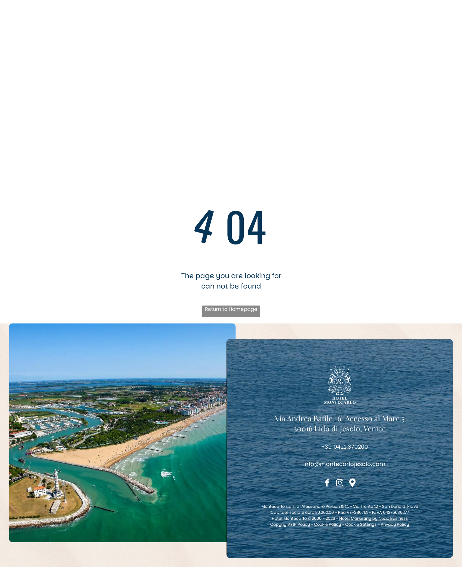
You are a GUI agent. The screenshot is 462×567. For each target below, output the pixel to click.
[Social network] (352, 483)
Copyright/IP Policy (290, 524)
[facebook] (327, 483)
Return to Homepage (231, 309)
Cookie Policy (327, 524)
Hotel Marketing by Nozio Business (373, 518)
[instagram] (339, 483)
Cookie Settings (361, 524)
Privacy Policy (395, 524)
